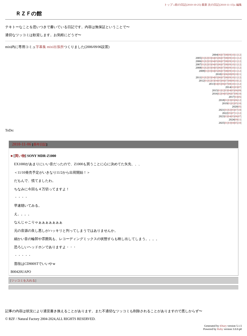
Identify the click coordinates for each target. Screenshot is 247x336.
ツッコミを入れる (23, 280)
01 (203, 57)
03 (209, 57)
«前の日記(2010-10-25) (187, 4)
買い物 (20, 156)
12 (239, 54)
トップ (168, 4)
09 (229, 54)
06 (219, 54)
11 (236, 54)
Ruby (220, 329)
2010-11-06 (21, 144)
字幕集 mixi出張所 (50, 47)
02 (206, 57)
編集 (239, 4)
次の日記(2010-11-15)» (221, 4)
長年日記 (39, 144)
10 (232, 54)
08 (226, 54)
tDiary (223, 325)
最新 (204, 4)
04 (213, 57)
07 (223, 54)
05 (216, 57)
